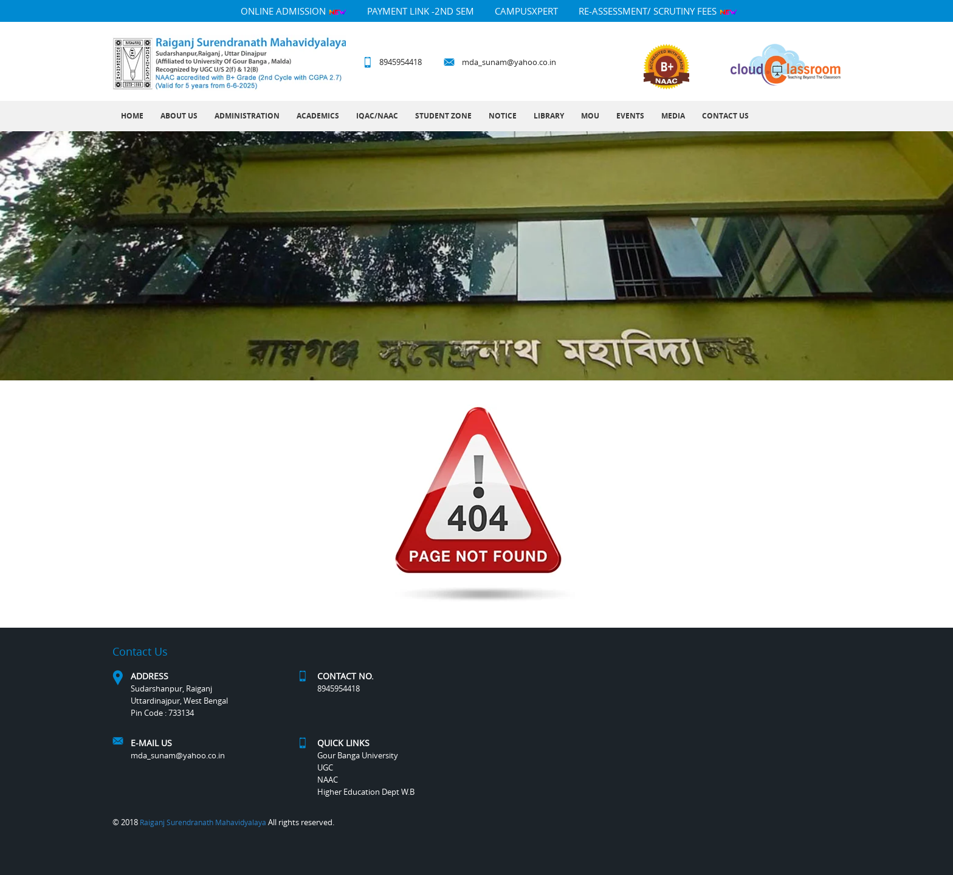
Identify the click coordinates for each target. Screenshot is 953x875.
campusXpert (526, 11)
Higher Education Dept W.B (366, 791)
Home (132, 116)
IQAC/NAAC (377, 116)
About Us (179, 116)
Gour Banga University (357, 755)
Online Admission (293, 11)
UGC (325, 767)
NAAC (327, 779)
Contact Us (725, 116)
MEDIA (673, 116)
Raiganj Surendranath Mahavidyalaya (203, 822)
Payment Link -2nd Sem (420, 11)
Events (630, 116)
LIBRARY (549, 116)
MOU (590, 116)
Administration (247, 116)
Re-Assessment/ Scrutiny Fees (658, 11)
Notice (503, 116)
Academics (318, 116)
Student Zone (443, 116)
